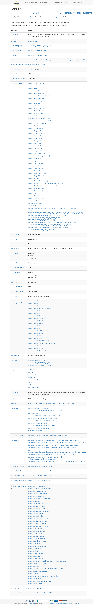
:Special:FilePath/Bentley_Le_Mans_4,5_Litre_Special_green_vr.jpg (53, 445)
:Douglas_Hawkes (36, 131)
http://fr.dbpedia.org (51, 17)
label (13, 399)
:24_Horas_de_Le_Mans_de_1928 (41, 425)
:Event (31, 372)
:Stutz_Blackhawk (36, 188)
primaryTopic (18, 593)
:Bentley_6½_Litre (36, 508)
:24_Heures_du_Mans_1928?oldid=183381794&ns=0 (47, 435)
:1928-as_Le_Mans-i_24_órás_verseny (43, 418)
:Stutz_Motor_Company (38, 191)
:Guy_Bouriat (35, 143)
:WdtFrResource (34, 588)
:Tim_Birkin (34, 193)
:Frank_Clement (35, 138)
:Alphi (32, 206)
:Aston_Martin (35, 106)
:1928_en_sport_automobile (39, 488)
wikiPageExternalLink (19, 64)
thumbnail (15, 60)
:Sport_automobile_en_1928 (39, 118)
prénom (15, 272)
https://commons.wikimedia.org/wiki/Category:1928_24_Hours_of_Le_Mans (51, 403)
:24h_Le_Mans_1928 (37, 423)
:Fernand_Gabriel (36, 136)
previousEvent (16, 50)
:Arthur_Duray (35, 103)
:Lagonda (33, 161)
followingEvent (16, 46)
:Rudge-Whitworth (36, 176)
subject (14, 360)
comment (15, 392)
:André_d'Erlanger (36, 98)
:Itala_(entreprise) (36, 148)
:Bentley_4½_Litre (36, 108)
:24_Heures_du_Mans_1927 (39, 50)
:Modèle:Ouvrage (36, 316)
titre (14, 296)
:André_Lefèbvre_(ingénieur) (39, 91)
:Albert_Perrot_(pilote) (37, 493)
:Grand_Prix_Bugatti (37, 541)
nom (14, 253)
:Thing (31, 370)
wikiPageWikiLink (17, 83)
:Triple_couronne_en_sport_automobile (43, 576)
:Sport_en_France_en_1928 (39, 121)
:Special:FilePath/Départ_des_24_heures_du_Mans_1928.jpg (51, 454)
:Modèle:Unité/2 (35, 328)
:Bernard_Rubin (35, 113)
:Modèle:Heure (35, 311)
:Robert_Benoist (36, 171)
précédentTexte (17, 267)
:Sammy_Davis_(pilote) (38, 181)
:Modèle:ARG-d (35, 331)
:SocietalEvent (33, 387)
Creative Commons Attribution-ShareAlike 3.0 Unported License (63, 603)
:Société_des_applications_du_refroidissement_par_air (48, 186)
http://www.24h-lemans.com (37, 64)
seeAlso (14, 403)
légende (15, 248)
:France (33, 41)
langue (15, 244)
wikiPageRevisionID (18, 78)
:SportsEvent (33, 375)
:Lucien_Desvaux (36, 168)
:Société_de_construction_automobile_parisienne (46, 183)
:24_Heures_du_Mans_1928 (40, 466)
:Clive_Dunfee (35, 528)
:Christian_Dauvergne (37, 123)
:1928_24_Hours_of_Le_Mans (38, 408)
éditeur (15, 355)
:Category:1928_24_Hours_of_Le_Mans (45, 410)
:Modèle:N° (34, 313)
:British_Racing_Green (38, 521)
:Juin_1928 (34, 551)
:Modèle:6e (34, 306)
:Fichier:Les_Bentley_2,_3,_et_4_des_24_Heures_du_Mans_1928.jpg (52, 222)
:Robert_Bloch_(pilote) (37, 173)
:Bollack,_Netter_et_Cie (38, 518)
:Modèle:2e (34, 301)
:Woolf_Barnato (35, 196)
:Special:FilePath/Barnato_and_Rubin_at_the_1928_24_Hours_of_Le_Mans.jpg (56, 442)
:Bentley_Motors (36, 111)
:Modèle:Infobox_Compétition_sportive (42, 343)
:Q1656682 (33, 382)
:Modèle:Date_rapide (37, 351)
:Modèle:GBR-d (35, 338)
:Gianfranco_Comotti (37, 538)
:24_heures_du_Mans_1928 (39, 480)
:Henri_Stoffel (35, 146)
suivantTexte (17, 291)
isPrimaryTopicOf (17, 466)
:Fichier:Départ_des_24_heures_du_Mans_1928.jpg (47, 215)
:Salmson (33, 178)
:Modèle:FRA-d (35, 336)
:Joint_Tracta (35, 158)
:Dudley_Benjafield (36, 133)
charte (15, 234)
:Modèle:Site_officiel (37, 323)
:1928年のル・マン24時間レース (41, 420)
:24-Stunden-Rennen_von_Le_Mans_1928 (44, 415)
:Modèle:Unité (35, 326)
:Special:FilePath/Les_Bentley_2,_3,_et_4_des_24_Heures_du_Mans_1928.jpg (56, 461)
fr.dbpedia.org (74, 17)
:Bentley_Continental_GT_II (39, 511)
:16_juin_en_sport (36, 83)
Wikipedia (32, 603)
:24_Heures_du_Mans (37, 55)
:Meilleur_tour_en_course (38, 201)
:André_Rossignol (36, 93)
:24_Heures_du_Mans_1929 (39, 46)
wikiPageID (15, 69)
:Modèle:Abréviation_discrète (40, 308)
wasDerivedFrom (17, 435)
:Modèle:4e (34, 303)
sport (14, 55)
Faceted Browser (61, 2)
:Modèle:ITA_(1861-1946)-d (39, 341)
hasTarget (16, 588)
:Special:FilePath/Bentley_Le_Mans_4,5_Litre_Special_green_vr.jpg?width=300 (56, 60)
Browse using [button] (31, 2)
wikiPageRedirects (19, 480)
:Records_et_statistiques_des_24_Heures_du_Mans (47, 561)
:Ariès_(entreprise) (36, 101)
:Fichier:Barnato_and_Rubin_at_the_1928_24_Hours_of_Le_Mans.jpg (52, 208)
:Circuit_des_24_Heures (38, 128)
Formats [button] (44, 2)
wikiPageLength (17, 74)
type (13, 370)
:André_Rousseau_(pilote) (39, 96)
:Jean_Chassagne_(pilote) (39, 156)
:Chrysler (33, 126)
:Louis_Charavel (36, 163)
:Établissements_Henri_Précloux (41, 230)
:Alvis (32, 88)
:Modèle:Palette (35, 318)
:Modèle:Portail (35, 321)
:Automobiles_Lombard (38, 503)
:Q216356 (33, 413)
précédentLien (17, 263)
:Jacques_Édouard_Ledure (39, 151)
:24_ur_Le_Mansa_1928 (38, 428)
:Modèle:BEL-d (35, 333)
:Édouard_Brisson (36, 198)
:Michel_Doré (35, 203)
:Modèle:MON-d (35, 346)
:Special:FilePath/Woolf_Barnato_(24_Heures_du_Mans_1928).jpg (52, 447)
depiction (15, 440)
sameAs (14, 408)
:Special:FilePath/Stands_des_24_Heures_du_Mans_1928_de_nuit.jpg (54, 440)
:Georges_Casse (36, 141)
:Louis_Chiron (35, 166)
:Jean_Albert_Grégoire (38, 153)
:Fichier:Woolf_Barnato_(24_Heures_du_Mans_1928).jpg (48, 227)
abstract (14, 34)
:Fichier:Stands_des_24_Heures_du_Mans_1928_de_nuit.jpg (50, 225)
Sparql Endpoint (76, 2)
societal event (26, 17)
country (14, 41)
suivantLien (16, 287)
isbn (14, 239)
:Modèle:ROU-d (35, 348)
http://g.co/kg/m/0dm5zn (35, 430)
